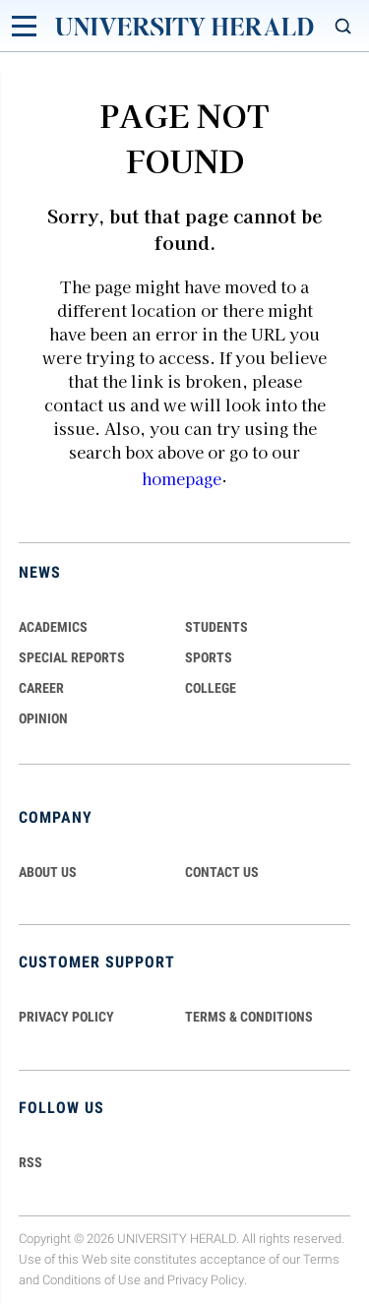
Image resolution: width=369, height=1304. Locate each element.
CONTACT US (222, 872)
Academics (53, 627)
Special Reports (72, 657)
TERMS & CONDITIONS (249, 1017)
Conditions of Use (91, 1280)
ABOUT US (48, 872)
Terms (321, 1259)
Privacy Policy (205, 1280)
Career (41, 688)
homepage (181, 478)
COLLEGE (210, 688)
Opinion (43, 718)
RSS (30, 1162)
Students (216, 627)
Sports (208, 657)
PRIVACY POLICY (66, 1017)
